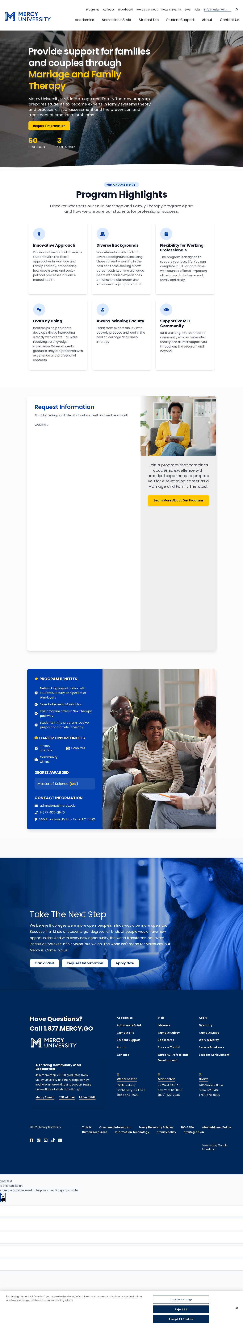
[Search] (237, 9)
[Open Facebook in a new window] (31, 1140)
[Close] (237, 1308)
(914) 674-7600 (127, 1095)
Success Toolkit (169, 1047)
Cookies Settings (181, 1299)
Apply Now (125, 963)
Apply (203, 1018)
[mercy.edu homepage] (28, 16)
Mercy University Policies (156, 1127)
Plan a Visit (44, 963)
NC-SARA (187, 1127)
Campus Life (125, 1033)
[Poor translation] (3, 1197)
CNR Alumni (67, 1097)
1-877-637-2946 (52, 812)
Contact (123, 1055)
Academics (84, 19)
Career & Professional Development (173, 1057)
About (207, 19)
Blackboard (125, 9)
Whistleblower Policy (216, 1127)
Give (188, 9)
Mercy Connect (147, 9)
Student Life (149, 19)
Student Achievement (214, 1055)
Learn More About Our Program (178, 500)
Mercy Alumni (45, 1097)
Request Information (49, 126)
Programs (92, 9)
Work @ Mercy (209, 1040)
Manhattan (166, 1079)
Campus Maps (209, 1033)
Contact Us (229, 19)
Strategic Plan (194, 1132)
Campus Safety (169, 1033)
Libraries (164, 1025)
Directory (205, 1025)
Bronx (203, 1079)
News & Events (171, 9)
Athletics (109, 9)
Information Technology (132, 1132)
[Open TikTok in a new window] (53, 1140)
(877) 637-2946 (169, 1095)
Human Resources (94, 1132)
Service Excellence (211, 1047)
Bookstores (166, 1040)
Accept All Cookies (181, 1319)
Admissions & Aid (116, 19)
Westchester (127, 1079)
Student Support (180, 19)
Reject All (181, 1309)
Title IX (87, 1127)
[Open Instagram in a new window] (38, 1140)
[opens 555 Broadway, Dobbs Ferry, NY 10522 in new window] (67, 819)
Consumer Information (115, 1127)
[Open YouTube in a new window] (46, 1140)
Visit (161, 1018)
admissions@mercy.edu (57, 805)
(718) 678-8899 (209, 1095)
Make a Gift (87, 1097)
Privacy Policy (166, 1132)
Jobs (197, 9)
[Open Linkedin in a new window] (60, 1140)
